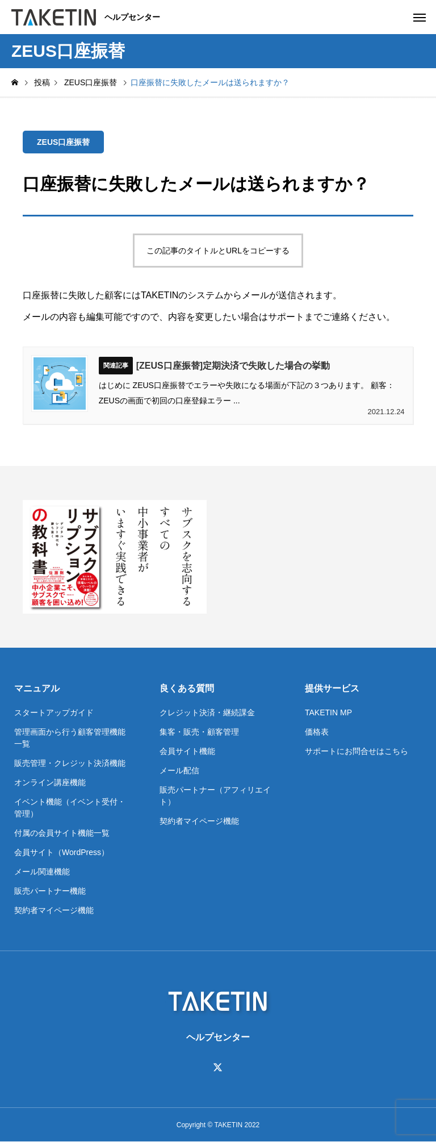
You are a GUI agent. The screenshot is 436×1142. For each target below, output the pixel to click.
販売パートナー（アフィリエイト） (215, 795)
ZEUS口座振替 (63, 142)
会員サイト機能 (187, 751)
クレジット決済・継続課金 (207, 712)
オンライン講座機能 (50, 782)
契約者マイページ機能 (54, 910)
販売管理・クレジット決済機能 (69, 763)
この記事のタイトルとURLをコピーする (218, 250)
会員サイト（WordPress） (61, 852)
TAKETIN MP (328, 712)
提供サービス (332, 688)
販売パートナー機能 (50, 890)
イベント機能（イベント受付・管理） (69, 807)
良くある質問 (187, 688)
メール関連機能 (42, 871)
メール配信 (179, 770)
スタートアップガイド (54, 712)
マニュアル (37, 688)
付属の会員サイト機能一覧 (62, 832)
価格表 (317, 731)
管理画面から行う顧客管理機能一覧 (69, 737)
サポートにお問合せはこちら (356, 751)
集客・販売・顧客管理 (199, 731)
